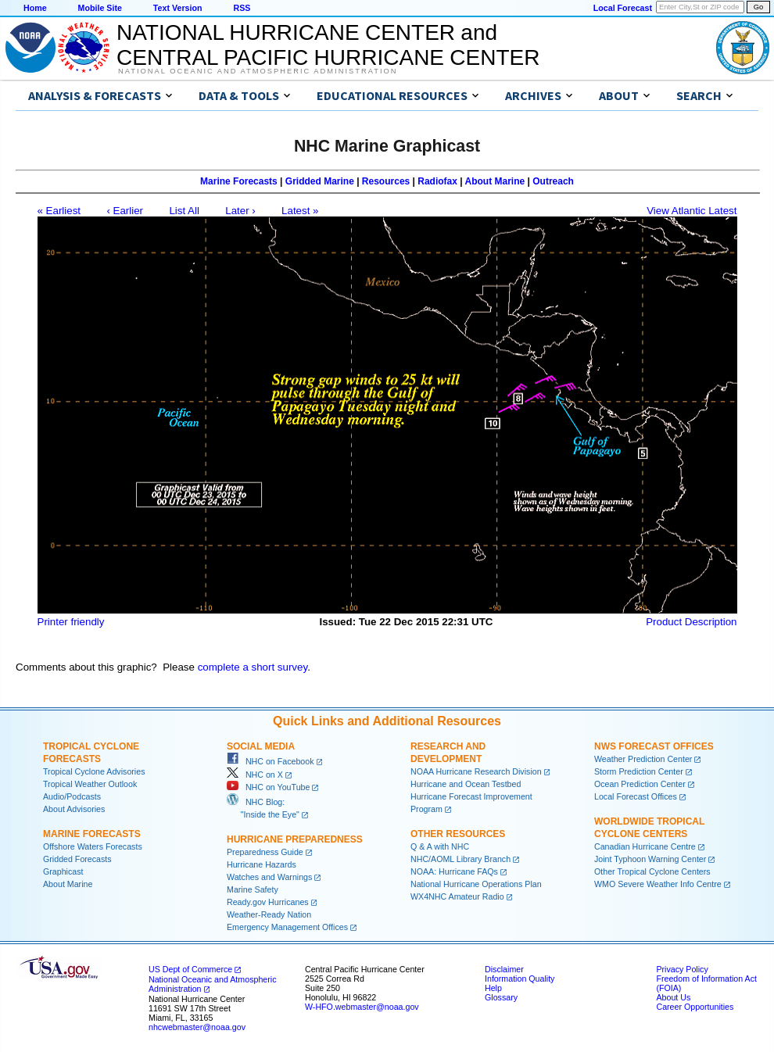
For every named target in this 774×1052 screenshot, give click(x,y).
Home (35, 8)
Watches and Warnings (269, 877)
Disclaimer (504, 969)
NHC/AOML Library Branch (460, 859)
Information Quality (519, 978)
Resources (386, 181)
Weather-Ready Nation (269, 914)
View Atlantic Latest (691, 210)
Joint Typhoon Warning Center (650, 859)
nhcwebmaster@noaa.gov (197, 1027)
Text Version (177, 8)
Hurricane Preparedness (295, 839)
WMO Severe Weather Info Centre (658, 884)
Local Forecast (622, 8)
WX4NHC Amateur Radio (457, 896)
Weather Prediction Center (643, 759)
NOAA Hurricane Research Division (476, 771)
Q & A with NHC (439, 846)
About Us (673, 997)
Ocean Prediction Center (640, 784)
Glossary (501, 997)
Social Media (261, 746)
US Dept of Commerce (190, 969)
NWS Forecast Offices (654, 746)
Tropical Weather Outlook (90, 784)
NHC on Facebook (270, 761)
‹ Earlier (124, 210)
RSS (241, 8)
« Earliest (59, 210)
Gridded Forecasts (77, 859)
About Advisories (74, 809)
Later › (240, 210)
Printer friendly (71, 622)
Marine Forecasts (239, 181)
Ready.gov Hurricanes (268, 902)
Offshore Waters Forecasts (92, 846)
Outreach (553, 181)
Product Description (691, 622)
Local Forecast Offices (635, 796)
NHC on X (255, 774)
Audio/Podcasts (72, 796)
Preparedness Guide (265, 852)
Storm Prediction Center (638, 771)
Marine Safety (252, 889)
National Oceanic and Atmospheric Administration (257, 71)
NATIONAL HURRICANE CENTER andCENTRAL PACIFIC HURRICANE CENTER (327, 45)
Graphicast (63, 871)
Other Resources (457, 833)
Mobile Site (100, 8)
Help (493, 988)
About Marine (495, 181)
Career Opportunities (694, 1006)
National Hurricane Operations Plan (476, 884)
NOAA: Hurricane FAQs (454, 871)
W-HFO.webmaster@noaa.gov (362, 1006)
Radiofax (437, 181)
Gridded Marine (319, 181)
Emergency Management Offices (287, 927)
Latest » (299, 210)
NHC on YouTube (268, 787)
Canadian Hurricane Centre (645, 846)
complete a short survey (253, 667)
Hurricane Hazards (261, 864)
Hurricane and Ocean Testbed (465, 784)
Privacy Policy (682, 969)
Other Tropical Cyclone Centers (652, 871)
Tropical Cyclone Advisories (94, 771)
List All (184, 210)
